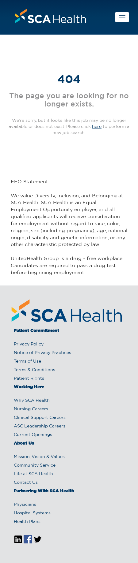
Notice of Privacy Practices (42, 353)
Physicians (25, 504)
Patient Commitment (36, 331)
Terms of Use (27, 361)
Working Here (29, 387)
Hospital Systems (32, 513)
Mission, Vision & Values (39, 457)
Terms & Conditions (34, 370)
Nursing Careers (31, 409)
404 (69, 80)
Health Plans (27, 522)
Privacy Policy (29, 344)
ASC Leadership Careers (39, 426)
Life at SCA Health (33, 474)
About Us (24, 443)
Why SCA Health (32, 400)
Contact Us (26, 482)
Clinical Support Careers (40, 418)
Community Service (35, 465)
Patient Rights (29, 378)
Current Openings (33, 435)
